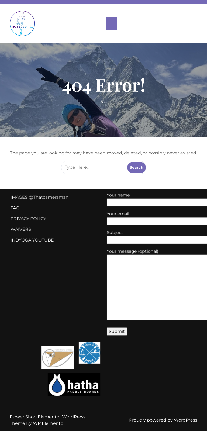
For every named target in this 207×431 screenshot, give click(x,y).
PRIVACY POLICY (32, 221)
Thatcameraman (53, 201)
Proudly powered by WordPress (163, 420)
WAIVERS (25, 231)
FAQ (19, 211)
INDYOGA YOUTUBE (35, 241)
